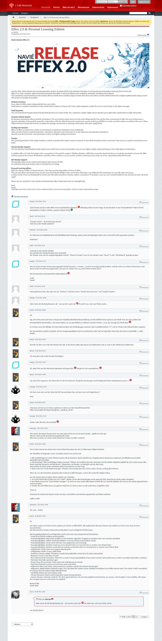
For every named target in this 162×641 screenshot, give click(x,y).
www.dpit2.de (79, 181)
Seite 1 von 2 (127, 617)
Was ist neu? (69, 7)
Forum (56, 7)
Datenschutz (98, 7)
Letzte (145, 617)
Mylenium (33, 230)
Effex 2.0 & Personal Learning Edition (60, 189)
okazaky (32, 201)
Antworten (143, 202)
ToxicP (31, 216)
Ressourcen (83, 7)
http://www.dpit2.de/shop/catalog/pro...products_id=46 (51, 410)
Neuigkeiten (24, 13)
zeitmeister (33, 428)
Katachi (81, 189)
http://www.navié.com (62, 181)
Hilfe (133, 2)
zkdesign (32, 298)
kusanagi (32, 387)
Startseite (45, 7)
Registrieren (144, 2)
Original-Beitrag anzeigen (91, 189)
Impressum (112, 7)
